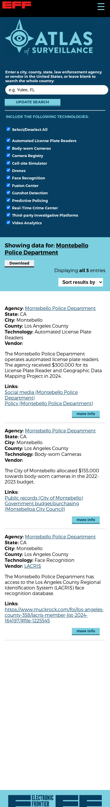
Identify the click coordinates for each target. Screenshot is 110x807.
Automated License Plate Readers (41, 140)
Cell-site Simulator (26, 163)
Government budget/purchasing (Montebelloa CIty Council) (42, 506)
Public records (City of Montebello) (44, 498)
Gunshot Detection (27, 193)
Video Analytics (24, 222)
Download (19, 263)
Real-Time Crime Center (32, 207)
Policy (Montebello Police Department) (49, 403)
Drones (16, 170)
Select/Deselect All (27, 129)
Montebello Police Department (60, 308)
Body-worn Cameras (28, 148)
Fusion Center (22, 185)
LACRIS (32, 566)
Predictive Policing (27, 200)
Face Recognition (25, 178)
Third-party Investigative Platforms (42, 215)
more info (86, 414)
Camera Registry (24, 155)
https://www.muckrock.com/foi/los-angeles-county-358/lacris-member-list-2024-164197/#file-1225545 (54, 614)
